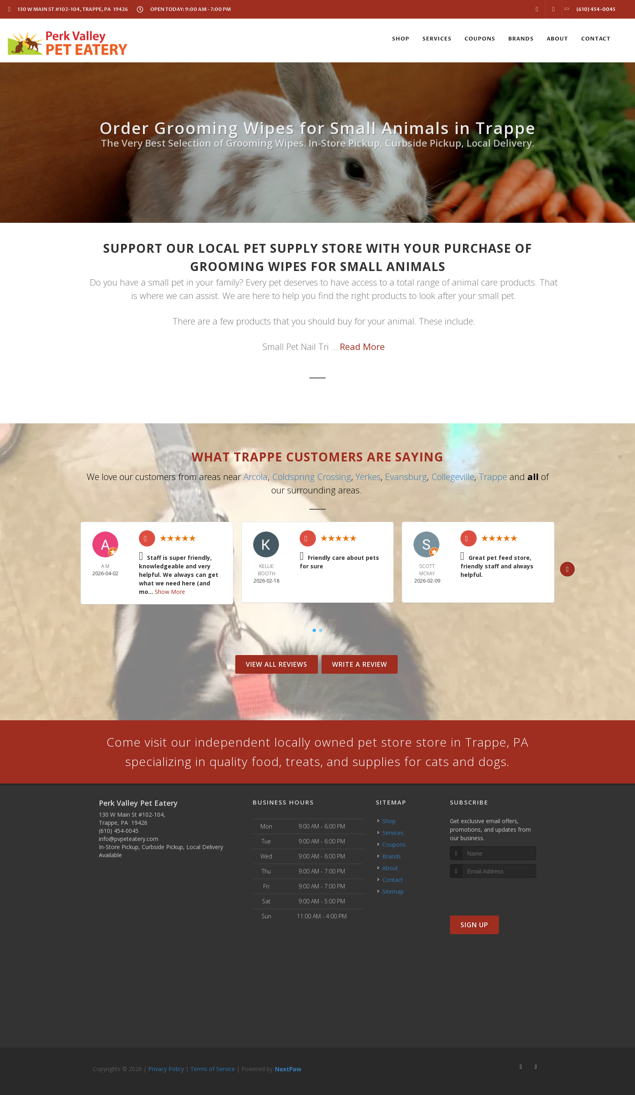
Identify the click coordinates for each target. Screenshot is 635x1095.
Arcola (255, 476)
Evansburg (406, 476)
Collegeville (452, 476)
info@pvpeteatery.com (128, 839)
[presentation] (493, 893)
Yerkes (368, 476)
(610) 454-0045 (119, 831)
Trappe (493, 476)
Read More (362, 346)
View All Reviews (276, 664)
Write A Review (359, 664)
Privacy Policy (166, 1069)
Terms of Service (212, 1069)
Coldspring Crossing (311, 476)
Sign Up (474, 924)
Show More (170, 592)
